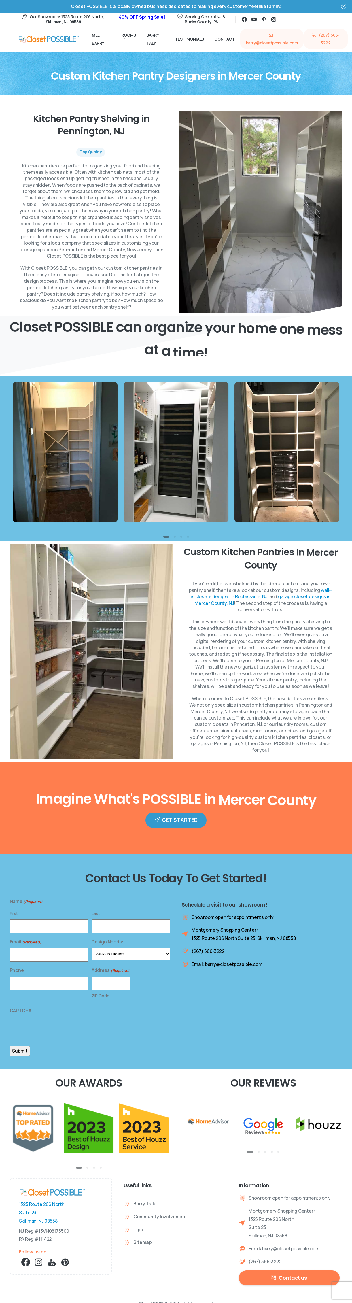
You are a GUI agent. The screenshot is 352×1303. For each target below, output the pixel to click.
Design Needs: (108, 941)
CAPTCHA (20, 1010)
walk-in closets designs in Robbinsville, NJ (261, 597)
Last (96, 913)
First (14, 913)
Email (25, 941)
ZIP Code (100, 996)
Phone (17, 970)
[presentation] (53, 1028)
